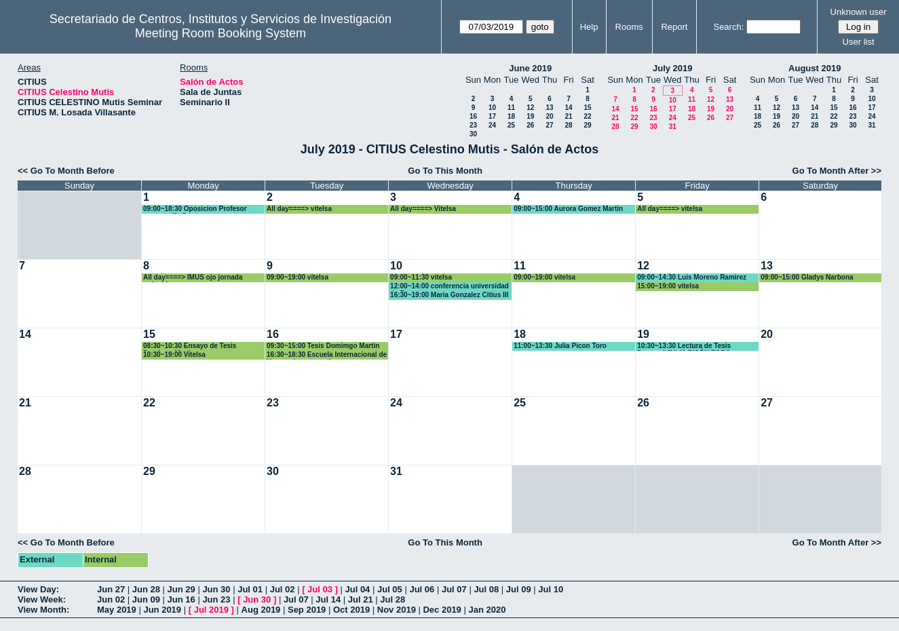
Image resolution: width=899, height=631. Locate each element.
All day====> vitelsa (299, 208)
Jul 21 (360, 599)
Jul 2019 (211, 610)
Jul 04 (357, 589)
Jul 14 (328, 599)
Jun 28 (146, 589)
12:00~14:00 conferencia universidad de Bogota (449, 286)
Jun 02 (111, 599)
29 (587, 125)
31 (672, 126)
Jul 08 (486, 589)
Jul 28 (392, 599)
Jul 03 (319, 589)
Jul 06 (421, 589)
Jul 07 (454, 589)
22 (587, 116)
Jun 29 (181, 589)
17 (492, 116)
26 (530, 125)
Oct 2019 (351, 610)
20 (549, 116)
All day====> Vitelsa (423, 208)
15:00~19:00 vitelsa (668, 286)
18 (511, 116)
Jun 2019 (162, 610)
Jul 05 (389, 589)
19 (530, 116)
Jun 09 (146, 599)
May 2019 (116, 610)
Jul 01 (250, 589)
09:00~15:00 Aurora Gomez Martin (568, 208)
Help (589, 27)
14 (568, 107)
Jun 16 (181, 599)
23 (473, 125)
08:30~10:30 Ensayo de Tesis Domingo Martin (189, 346)
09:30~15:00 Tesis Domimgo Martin (323, 345)
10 (492, 107)
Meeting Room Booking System (220, 33)
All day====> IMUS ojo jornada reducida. (192, 277)
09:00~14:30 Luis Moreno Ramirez (691, 277)
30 (473, 134)
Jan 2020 (486, 610)
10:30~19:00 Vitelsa (174, 354)
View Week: (42, 599)
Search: (728, 27)
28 (568, 125)
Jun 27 (111, 589)
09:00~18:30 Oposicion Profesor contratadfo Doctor (195, 209)
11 (511, 107)
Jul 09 (518, 589)
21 (568, 116)
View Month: (43, 610)
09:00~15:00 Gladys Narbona (807, 277)
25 (511, 125)
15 (587, 107)
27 (549, 125)
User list (859, 42)
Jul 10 (550, 589)
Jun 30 (216, 589)
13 (549, 107)
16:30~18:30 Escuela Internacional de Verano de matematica (327, 355)
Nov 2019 (396, 610)
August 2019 (814, 68)
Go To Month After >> (836, 171)
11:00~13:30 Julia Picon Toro (560, 345)
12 (530, 107)
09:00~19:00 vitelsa (297, 277)
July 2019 (673, 68)
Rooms (629, 27)
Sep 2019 (307, 610)
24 (492, 125)
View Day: (38, 589)
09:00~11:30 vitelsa (421, 277)
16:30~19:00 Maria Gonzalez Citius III (449, 295)
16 (473, 116)
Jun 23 (216, 599)
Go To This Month (445, 171)
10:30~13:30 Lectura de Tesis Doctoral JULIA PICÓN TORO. (685, 346)
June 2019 (530, 68)
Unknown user (858, 12)
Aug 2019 (261, 610)
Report (674, 27)
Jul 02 (282, 589)
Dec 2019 (442, 610)
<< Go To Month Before (66, 171)
